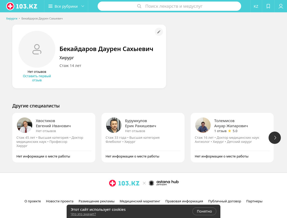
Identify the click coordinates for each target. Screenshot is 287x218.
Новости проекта (60, 201)
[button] (66, 6)
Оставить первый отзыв (37, 78)
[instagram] (137, 194)
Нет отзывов (46, 130)
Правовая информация (184, 201)
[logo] (22, 6)
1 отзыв (220, 130)
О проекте (33, 201)
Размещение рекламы (97, 201)
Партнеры (254, 201)
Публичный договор (224, 201)
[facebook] (144, 194)
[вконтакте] (151, 194)
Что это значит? (83, 214)
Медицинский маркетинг (140, 201)
